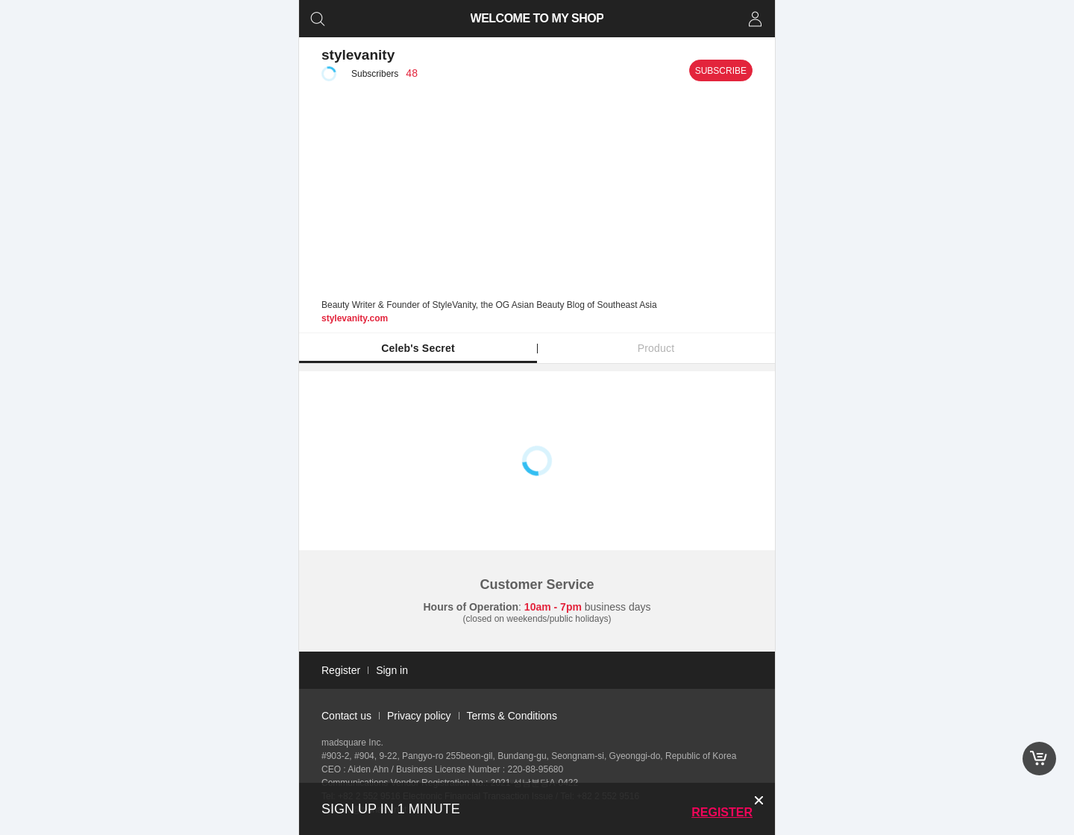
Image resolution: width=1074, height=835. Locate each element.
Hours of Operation (471, 607)
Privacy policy (419, 716)
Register (722, 812)
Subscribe (721, 71)
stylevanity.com (354, 318)
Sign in (392, 670)
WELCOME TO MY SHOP (537, 18)
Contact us (346, 716)
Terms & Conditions (512, 716)
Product (656, 348)
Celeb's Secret (418, 348)
